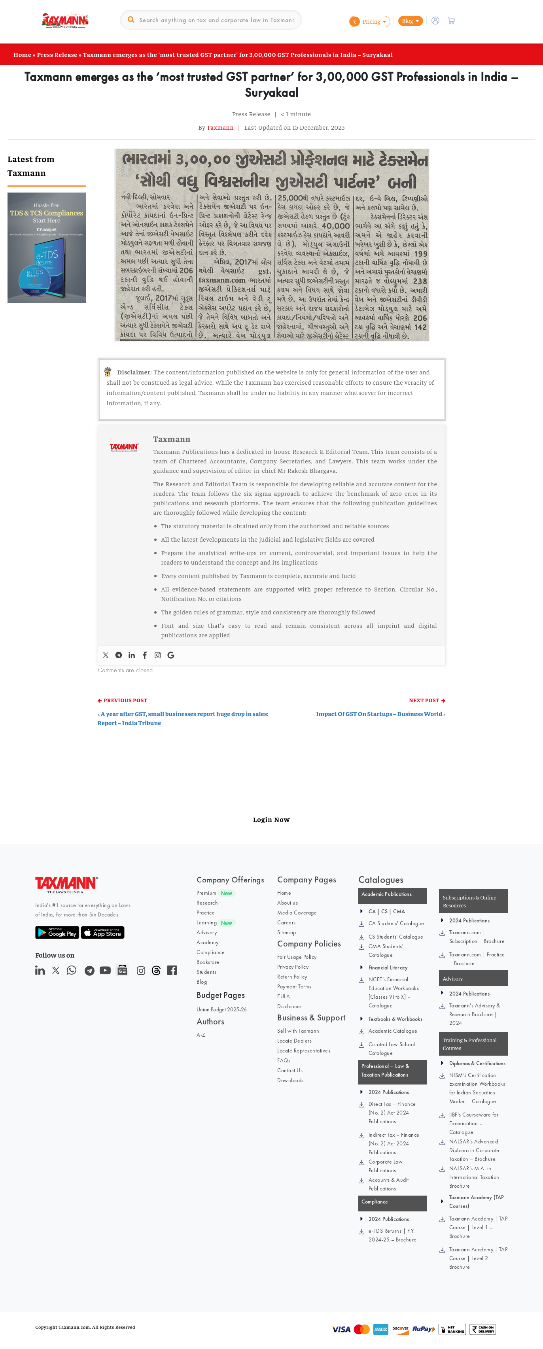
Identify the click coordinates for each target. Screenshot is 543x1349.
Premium (207, 892)
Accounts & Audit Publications (389, 1184)
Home (22, 54)
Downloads (290, 1080)
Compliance (211, 952)
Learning (207, 922)
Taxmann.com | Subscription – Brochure (477, 937)
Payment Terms (294, 986)
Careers (286, 922)
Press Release (57, 54)
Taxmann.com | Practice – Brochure (477, 959)
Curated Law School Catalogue (392, 1048)
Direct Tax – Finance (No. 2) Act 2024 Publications (392, 1112)
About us (287, 902)
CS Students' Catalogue (396, 936)
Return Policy (292, 976)
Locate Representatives (303, 1050)
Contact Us (290, 1070)
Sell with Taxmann (298, 1030)
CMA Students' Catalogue (386, 950)
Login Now (271, 819)
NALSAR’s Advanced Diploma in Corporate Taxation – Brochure (474, 1150)
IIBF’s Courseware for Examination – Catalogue (474, 1123)
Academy (208, 942)
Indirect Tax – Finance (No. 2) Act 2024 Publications (394, 1143)
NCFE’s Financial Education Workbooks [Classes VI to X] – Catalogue (394, 992)
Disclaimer (289, 1006)
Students (206, 971)
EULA (283, 996)
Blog (407, 20)
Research (207, 902)
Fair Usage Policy (297, 956)
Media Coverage (297, 912)
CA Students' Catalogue (396, 923)
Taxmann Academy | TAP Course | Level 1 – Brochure (478, 1227)
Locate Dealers (294, 1040)
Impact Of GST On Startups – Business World (379, 713)
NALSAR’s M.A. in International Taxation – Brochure (476, 1177)
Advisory (207, 932)
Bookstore (208, 961)
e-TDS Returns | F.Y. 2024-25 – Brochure (393, 1235)
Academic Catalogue (393, 1030)
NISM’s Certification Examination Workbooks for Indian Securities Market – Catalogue (477, 1088)
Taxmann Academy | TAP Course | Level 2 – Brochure (478, 1258)
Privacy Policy (292, 966)
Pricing (365, 21)
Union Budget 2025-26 (222, 1009)
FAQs (283, 1060)
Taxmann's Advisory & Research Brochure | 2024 (474, 1014)
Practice (206, 912)
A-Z (201, 1034)
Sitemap (286, 932)
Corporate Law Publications (386, 1166)
